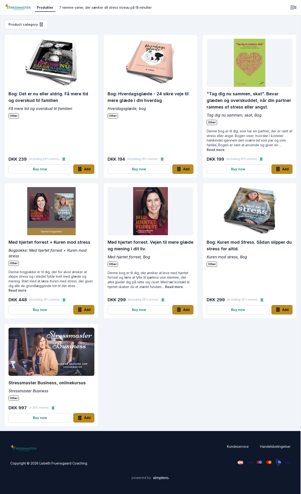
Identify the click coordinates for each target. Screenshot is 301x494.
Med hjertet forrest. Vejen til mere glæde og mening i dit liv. (150, 245)
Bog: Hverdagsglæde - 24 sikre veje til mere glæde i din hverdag (148, 97)
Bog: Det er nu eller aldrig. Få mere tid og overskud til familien (48, 97)
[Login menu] (293, 7)
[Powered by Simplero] (150, 478)
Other (14, 115)
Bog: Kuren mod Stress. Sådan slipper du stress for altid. (249, 245)
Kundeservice (238, 446)
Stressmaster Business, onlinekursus (47, 382)
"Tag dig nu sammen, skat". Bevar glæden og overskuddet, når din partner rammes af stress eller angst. (249, 100)
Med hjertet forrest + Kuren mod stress (49, 242)
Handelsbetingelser (275, 446)
